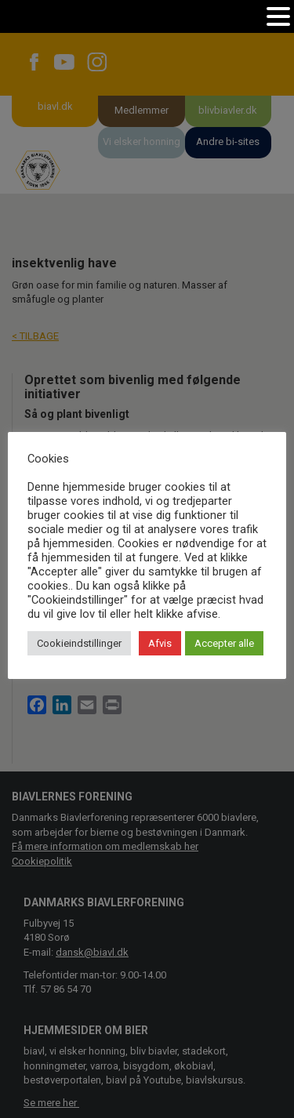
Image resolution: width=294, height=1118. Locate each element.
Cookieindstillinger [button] (79, 643)
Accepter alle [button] (224, 643)
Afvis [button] (160, 643)
